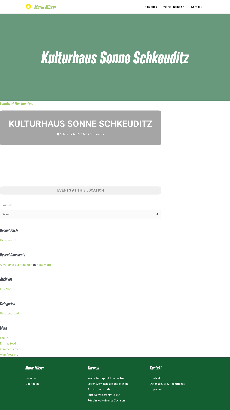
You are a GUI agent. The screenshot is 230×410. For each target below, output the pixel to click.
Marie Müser (45, 7)
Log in (4, 338)
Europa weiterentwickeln (104, 395)
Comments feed (10, 349)
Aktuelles (151, 7)
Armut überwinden (100, 389)
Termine (30, 378)
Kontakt (196, 7)
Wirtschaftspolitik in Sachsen (107, 378)
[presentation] (183, 6)
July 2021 (6, 289)
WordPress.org (9, 354)
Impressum (157, 389)
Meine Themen (174, 6)
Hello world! (8, 240)
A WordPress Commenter (16, 265)
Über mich (32, 384)
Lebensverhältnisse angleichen (108, 384)
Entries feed (8, 343)
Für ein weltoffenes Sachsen (106, 400)
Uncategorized (9, 313)
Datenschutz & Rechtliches (167, 384)
